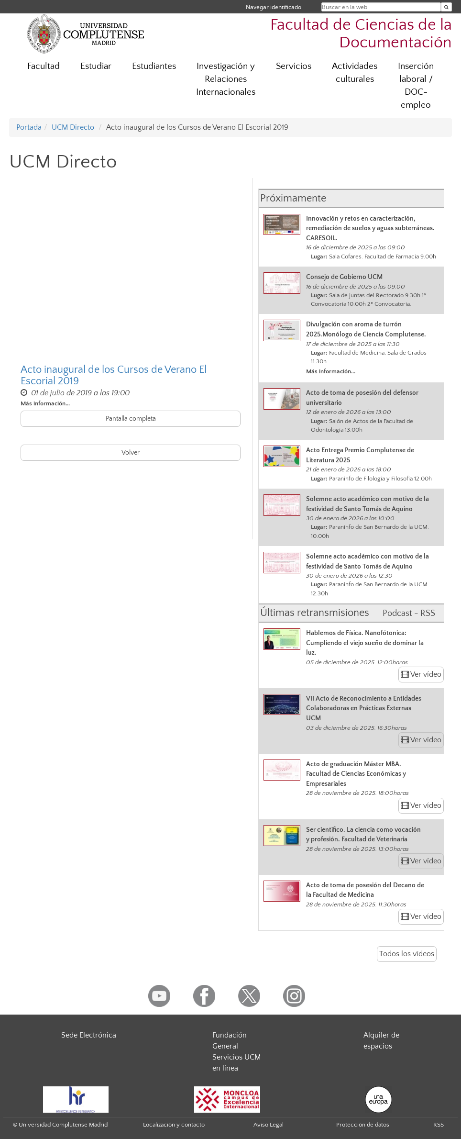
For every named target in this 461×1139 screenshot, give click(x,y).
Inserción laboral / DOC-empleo (416, 85)
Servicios (293, 66)
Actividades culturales (354, 72)
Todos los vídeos (406, 953)
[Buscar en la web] (446, 6)
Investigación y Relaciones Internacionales (225, 79)
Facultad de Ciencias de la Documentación (361, 34)
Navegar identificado (273, 7)
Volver (130, 453)
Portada (29, 127)
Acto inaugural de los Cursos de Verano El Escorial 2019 (114, 376)
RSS (438, 1124)
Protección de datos (362, 1124)
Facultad (43, 66)
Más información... (45, 403)
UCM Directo (73, 127)
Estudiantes (154, 66)
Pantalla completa (131, 419)
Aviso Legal (268, 1124)
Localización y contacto (174, 1124)
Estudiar (95, 66)
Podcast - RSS (409, 613)
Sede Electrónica (88, 1035)
